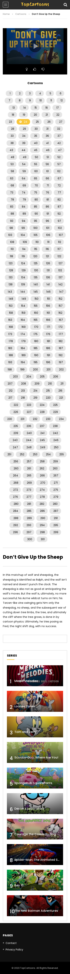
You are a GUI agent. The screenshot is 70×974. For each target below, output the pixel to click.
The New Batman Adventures (36, 911)
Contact (11, 943)
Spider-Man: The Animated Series (39, 860)
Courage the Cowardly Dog (35, 834)
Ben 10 (19, 885)
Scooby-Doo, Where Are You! (36, 757)
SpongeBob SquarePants (33, 783)
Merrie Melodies (26, 681)
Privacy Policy (14, 949)
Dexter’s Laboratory (29, 808)
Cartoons (20, 14)
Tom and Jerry (25, 732)
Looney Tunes (24, 706)
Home (6, 14)
